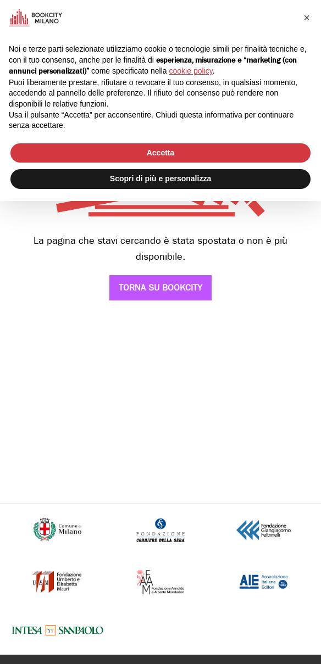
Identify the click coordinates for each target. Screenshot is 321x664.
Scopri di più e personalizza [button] (160, 178)
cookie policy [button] (191, 70)
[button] (307, 17)
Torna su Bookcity (160, 287)
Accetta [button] (161, 152)
